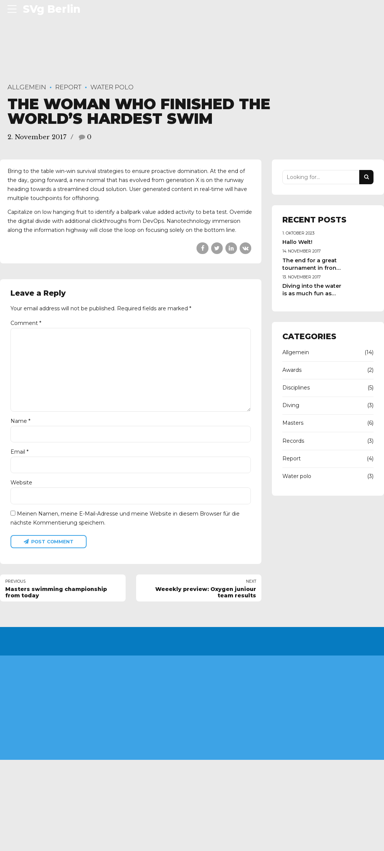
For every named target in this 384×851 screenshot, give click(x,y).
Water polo (112, 87)
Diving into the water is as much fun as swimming (311, 293)
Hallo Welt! (297, 242)
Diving (290, 405)
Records (293, 441)
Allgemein (27, 87)
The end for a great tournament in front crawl (310, 268)
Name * (20, 422)
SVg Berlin (52, 9)
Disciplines (296, 387)
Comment (25, 323)
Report (68, 87)
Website (21, 484)
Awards (292, 370)
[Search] (366, 177)
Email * (19, 453)
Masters (292, 422)
